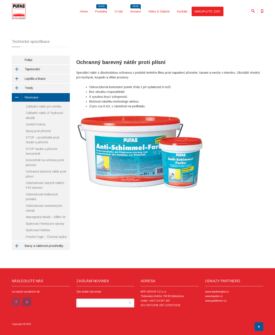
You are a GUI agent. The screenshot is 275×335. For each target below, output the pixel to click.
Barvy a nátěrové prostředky (37, 246)
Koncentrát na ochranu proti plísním (45, 162)
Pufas (28, 60)
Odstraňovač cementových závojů (44, 208)
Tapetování (26, 69)
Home (84, 11)
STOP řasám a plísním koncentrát (41, 151)
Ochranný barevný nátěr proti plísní (46, 174)
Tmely (22, 88)
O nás (119, 11)
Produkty (101, 10)
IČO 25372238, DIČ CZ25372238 (160, 305)
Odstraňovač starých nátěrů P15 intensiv (45, 185)
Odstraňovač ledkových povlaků (42, 197)
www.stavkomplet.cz (217, 291)
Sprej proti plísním (38, 131)
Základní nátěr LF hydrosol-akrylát (45, 115)
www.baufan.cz (214, 296)
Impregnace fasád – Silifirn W (45, 217)
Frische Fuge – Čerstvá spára (46, 236)
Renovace (25, 97)
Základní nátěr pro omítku (43, 106)
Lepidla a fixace (29, 78)
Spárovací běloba (38, 230)
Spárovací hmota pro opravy (45, 223)
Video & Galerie (159, 11)
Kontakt (182, 11)
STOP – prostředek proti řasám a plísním (42, 140)
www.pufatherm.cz (216, 300)
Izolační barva (35, 124)
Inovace (135, 10)
